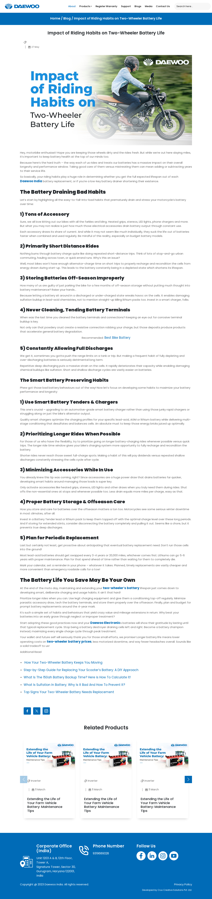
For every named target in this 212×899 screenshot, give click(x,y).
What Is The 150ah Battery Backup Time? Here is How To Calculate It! (77, 677)
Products (84, 6)
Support (126, 6)
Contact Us (163, 6)
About (72, 6)
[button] (188, 779)
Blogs (137, 6)
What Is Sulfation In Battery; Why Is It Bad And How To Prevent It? (74, 685)
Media (148, 6)
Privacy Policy (183, 884)
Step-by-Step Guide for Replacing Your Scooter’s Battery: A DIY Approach (81, 670)
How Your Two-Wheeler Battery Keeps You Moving (63, 662)
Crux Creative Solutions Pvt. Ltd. (175, 890)
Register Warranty (106, 6)
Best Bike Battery (117, 337)
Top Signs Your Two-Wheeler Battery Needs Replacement (69, 692)
